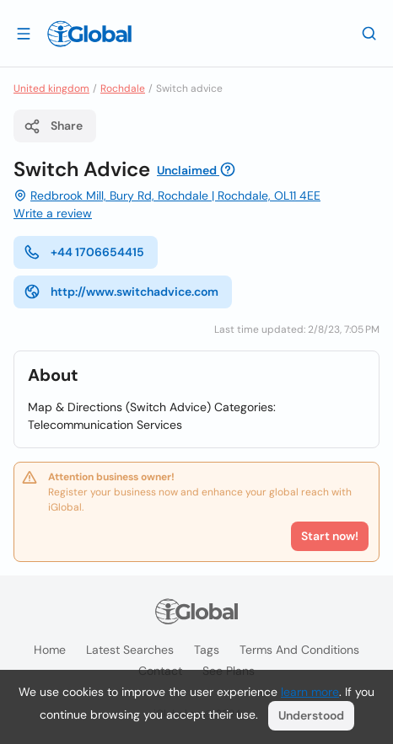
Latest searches (130, 649)
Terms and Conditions (299, 649)
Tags (206, 649)
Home (50, 649)
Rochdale (122, 88)
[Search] (369, 33)
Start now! (329, 535)
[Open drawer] (23, 33)
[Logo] (89, 34)
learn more (310, 691)
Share (53, 126)
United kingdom (51, 88)
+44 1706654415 (84, 252)
